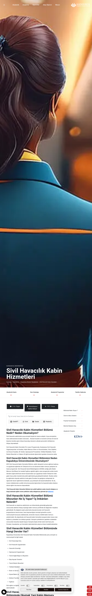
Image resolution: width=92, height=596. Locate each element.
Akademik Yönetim (69, 431)
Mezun (57, 5)
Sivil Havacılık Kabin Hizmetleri (48, 382)
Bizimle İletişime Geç (70, 426)
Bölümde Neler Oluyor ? (71, 410)
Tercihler (28, 589)
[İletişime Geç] (89, 587)
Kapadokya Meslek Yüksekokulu (29, 382)
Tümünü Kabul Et (63, 589)
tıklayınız (50, 491)
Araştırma (26, 5)
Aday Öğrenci (47, 5)
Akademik (16, 5)
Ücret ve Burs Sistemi (70, 415)
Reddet (46, 589)
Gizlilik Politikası (36, 580)
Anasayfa (9, 382)
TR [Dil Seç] (90, 590)
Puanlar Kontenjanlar (70, 421)
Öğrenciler (36, 5)
